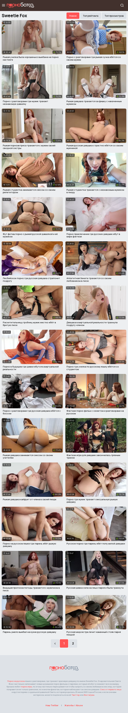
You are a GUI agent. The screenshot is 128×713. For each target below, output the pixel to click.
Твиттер (76, 695)
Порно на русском (16, 681)
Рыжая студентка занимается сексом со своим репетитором (29, 191)
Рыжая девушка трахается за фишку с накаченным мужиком (94, 102)
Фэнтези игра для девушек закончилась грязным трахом (93, 456)
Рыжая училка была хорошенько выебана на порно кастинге (31, 58)
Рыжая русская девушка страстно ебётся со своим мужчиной (94, 147)
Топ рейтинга (90, 15)
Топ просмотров (114, 15)
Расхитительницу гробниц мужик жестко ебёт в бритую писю (29, 324)
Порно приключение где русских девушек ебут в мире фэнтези (93, 235)
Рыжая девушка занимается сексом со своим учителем (28, 456)
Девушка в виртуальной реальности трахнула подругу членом (92, 324)
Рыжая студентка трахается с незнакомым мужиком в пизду (95, 191)
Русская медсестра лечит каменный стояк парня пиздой (93, 633)
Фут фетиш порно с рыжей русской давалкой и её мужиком (30, 235)
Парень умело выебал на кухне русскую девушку (29, 631)
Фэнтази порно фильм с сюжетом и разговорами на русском (95, 412)
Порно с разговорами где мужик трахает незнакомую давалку (25, 102)
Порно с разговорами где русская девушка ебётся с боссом (32, 412)
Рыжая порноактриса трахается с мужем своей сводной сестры (29, 147)
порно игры (26, 686)
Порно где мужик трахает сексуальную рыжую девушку (92, 501)
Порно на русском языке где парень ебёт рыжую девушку (29, 545)
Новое (73, 15)
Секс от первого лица (110, 689)
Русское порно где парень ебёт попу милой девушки (95, 543)
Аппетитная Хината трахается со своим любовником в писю (88, 279)
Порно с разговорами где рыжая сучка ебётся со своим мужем (93, 58)
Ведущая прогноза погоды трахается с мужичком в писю (31, 589)
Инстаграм (89, 695)
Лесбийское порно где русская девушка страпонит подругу (31, 279)
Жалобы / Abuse (73, 705)
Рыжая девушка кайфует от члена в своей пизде (29, 499)
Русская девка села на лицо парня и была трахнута (95, 587)
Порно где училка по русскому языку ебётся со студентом (92, 368)
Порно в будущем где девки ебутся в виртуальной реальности (31, 368)
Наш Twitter (52, 705)
